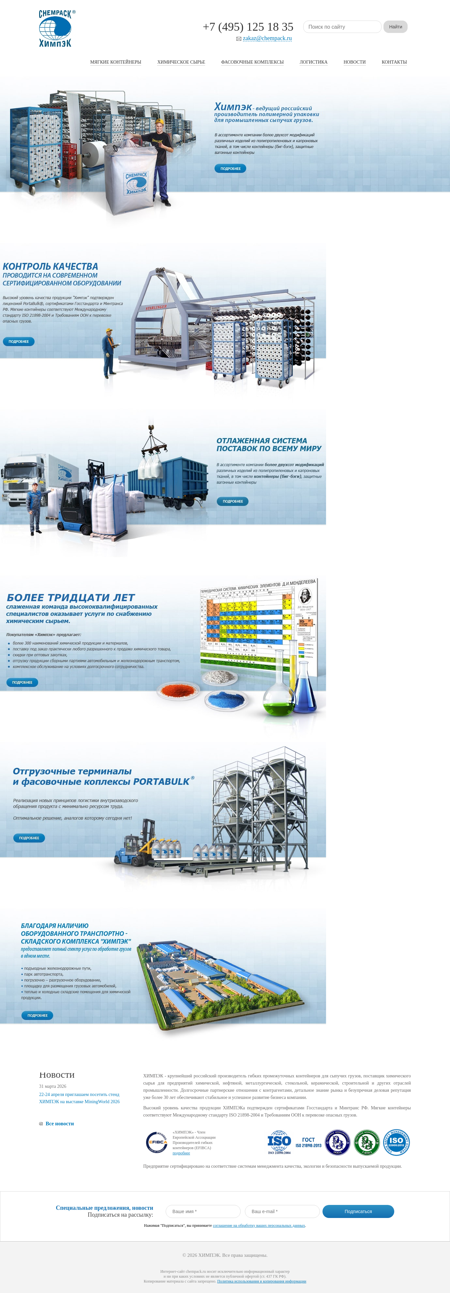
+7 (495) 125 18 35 (248, 26)
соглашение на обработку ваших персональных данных (259, 1225)
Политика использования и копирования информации (261, 1281)
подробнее (181, 1153)
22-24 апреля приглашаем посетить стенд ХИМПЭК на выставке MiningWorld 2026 (79, 1098)
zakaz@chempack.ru (267, 38)
